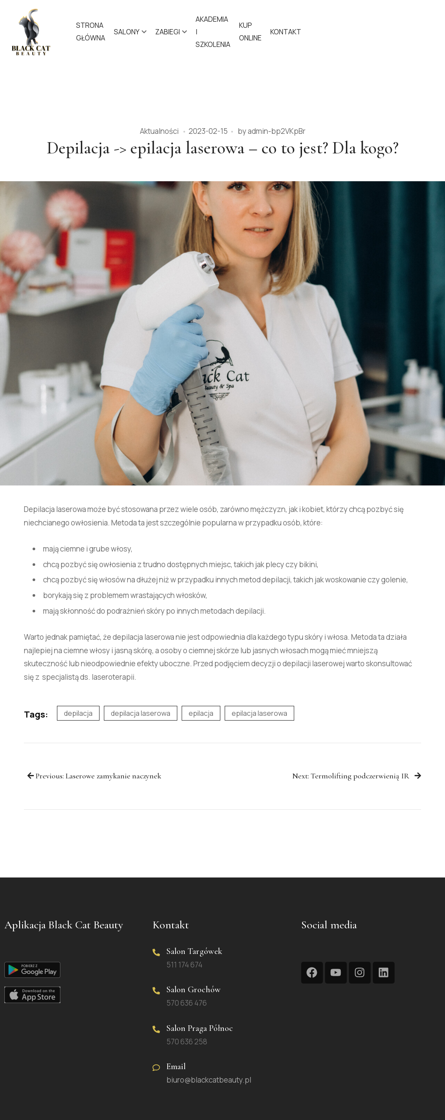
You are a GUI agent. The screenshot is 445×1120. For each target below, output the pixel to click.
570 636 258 (186, 1042)
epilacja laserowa (259, 713)
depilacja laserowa (140, 713)
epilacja (201, 713)
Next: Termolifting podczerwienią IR (356, 776)
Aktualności (159, 131)
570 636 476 (186, 1003)
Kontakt (285, 32)
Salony (126, 32)
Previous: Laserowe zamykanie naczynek (94, 776)
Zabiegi (167, 32)
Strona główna (90, 31)
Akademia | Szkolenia (213, 31)
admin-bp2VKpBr (277, 131)
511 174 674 (184, 965)
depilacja (78, 713)
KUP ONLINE (250, 31)
